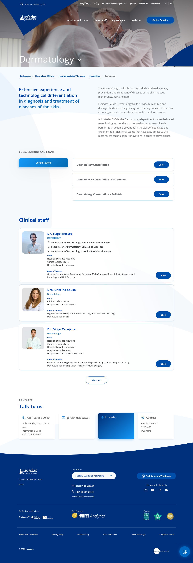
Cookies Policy (83, 534)
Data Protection (110, 534)
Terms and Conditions (28, 534)
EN (171, 3)
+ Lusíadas (155, 3)
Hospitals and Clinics (77, 20)
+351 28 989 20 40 (84, 491)
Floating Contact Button (184, 551)
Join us (133, 3)
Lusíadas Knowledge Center (114, 3)
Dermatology (54, 237)
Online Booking (160, 20)
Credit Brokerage (138, 534)
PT (166, 3)
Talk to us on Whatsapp (158, 476)
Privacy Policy (57, 534)
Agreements (118, 20)
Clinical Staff (100, 20)
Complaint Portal (167, 534)
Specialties (135, 20)
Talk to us (143, 3)
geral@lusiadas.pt (85, 485)
